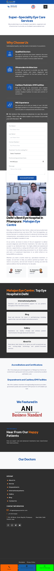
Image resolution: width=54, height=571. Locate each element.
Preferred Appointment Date (17, 158)
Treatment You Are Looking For (18, 150)
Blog (10, 497)
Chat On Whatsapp (45, 567)
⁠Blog (27, 314)
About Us (27, 341)
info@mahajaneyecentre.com (18, 510)
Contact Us (13, 501)
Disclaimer (22, 562)
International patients (27, 301)
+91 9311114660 (12, 514)
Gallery (27, 328)
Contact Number (14, 142)
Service (11, 484)
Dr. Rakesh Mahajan (18, 270)
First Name (12, 126)
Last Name (12, 134)
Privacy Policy (31, 562)
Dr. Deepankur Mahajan (34, 270)
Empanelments (14, 487)
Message (11, 166)
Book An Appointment (27, 567)
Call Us (9, 568)
